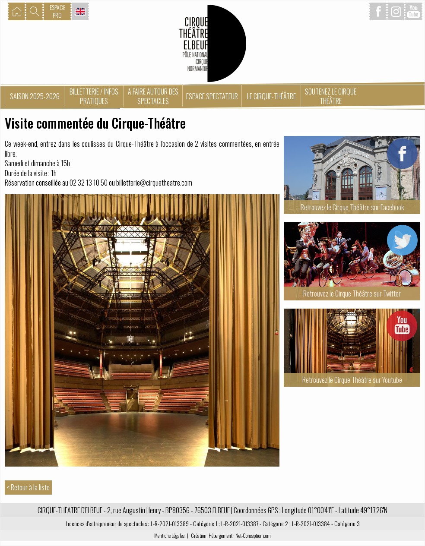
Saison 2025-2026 (35, 96)
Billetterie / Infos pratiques (94, 96)
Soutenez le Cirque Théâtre (330, 96)
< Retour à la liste (28, 487)
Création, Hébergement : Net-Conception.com (231, 535)
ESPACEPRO (57, 11)
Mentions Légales (169, 535)
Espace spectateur (212, 96)
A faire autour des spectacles (153, 96)
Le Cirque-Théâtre (271, 96)
